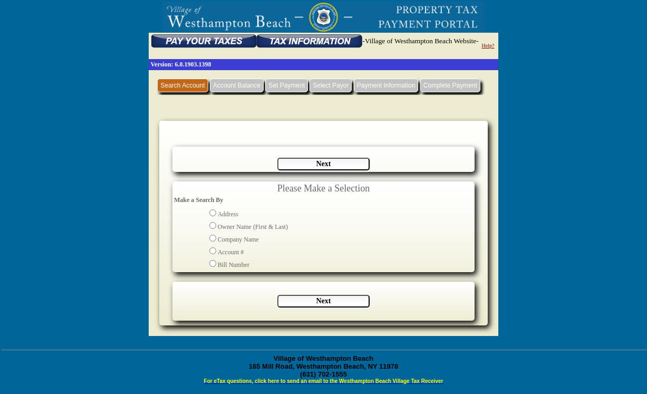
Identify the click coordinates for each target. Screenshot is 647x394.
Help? (488, 46)
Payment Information (386, 85)
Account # (231, 252)
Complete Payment (450, 85)
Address (228, 214)
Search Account (182, 85)
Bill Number (233, 264)
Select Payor (331, 85)
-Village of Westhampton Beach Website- (420, 41)
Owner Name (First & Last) (253, 226)
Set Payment (286, 85)
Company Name (238, 239)
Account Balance (236, 85)
